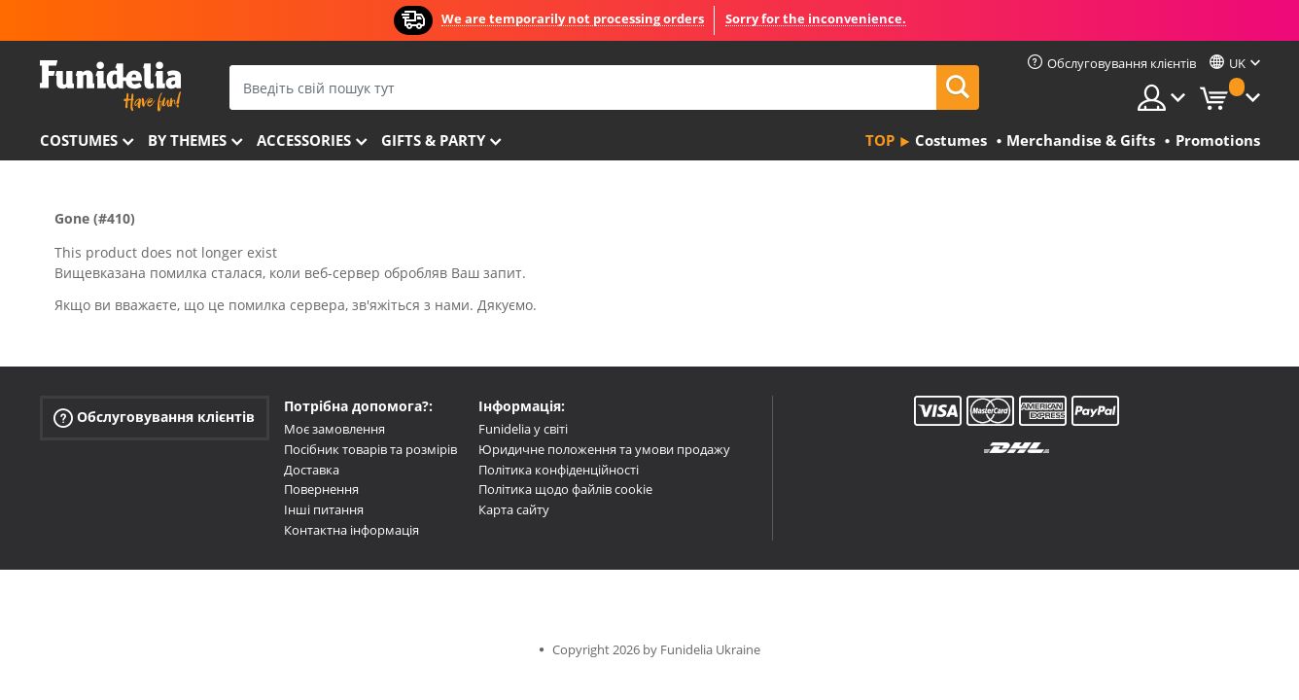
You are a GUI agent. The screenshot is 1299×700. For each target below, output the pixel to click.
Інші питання (324, 509)
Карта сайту (513, 509)
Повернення (321, 489)
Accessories (304, 140)
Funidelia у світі (523, 429)
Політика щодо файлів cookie (565, 489)
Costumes (79, 140)
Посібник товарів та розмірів (370, 449)
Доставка (311, 469)
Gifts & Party (433, 140)
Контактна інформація (351, 530)
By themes (187, 140)
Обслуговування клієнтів (154, 417)
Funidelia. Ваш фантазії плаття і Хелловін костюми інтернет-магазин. (110, 86)
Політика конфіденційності (558, 469)
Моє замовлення (334, 429)
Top (880, 140)
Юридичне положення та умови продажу (604, 449)
